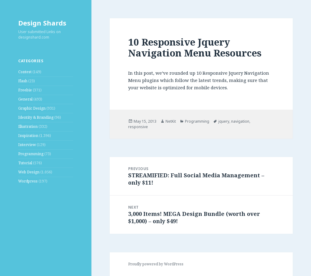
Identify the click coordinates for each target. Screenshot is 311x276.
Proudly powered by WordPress (155, 264)
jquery (223, 121)
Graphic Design (32, 108)
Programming (30, 153)
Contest (25, 71)
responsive (138, 126)
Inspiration (28, 135)
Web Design (28, 172)
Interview (27, 144)
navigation (240, 121)
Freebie (25, 90)
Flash (22, 80)
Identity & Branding (35, 117)
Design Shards (42, 22)
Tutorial (25, 162)
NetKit (171, 121)
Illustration (28, 126)
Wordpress (28, 181)
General (25, 99)
